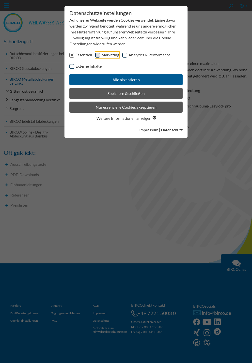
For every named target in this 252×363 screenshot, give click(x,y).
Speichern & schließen (126, 93)
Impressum (148, 129)
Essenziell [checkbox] (84, 54)
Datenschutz (172, 129)
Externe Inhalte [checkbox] (89, 66)
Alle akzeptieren (126, 79)
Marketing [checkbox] (110, 54)
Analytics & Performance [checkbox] (149, 54)
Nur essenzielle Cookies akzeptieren (126, 107)
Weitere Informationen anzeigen (126, 118)
